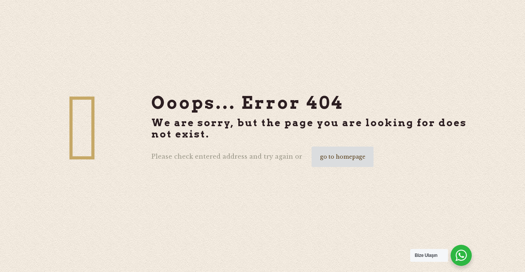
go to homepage (342, 156)
